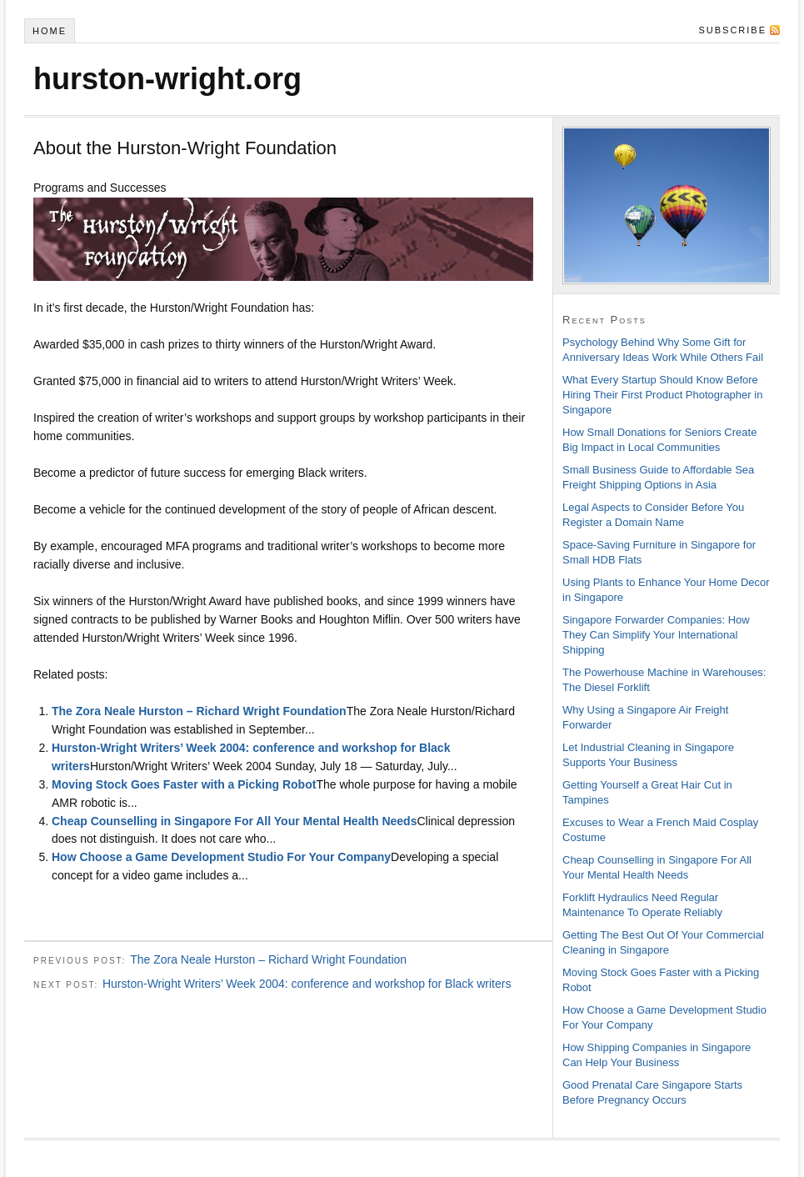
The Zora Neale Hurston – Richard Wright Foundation (199, 711)
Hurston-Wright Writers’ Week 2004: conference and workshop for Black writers (306, 983)
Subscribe (732, 30)
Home (49, 31)
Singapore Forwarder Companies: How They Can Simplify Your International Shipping (656, 635)
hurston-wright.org (167, 79)
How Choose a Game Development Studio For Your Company (221, 857)
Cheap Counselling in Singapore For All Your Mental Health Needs (234, 821)
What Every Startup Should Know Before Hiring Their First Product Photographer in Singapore (662, 394)
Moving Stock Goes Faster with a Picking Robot (184, 784)
